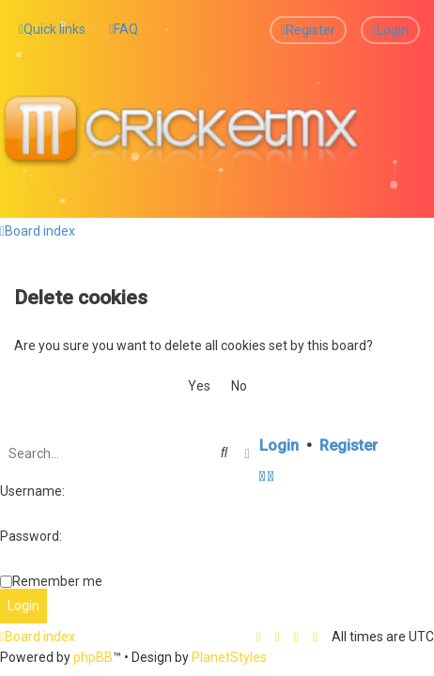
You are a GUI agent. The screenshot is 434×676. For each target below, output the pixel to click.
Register (348, 444)
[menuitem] (123, 29)
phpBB (93, 657)
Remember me (57, 580)
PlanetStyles (229, 657)
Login (279, 444)
